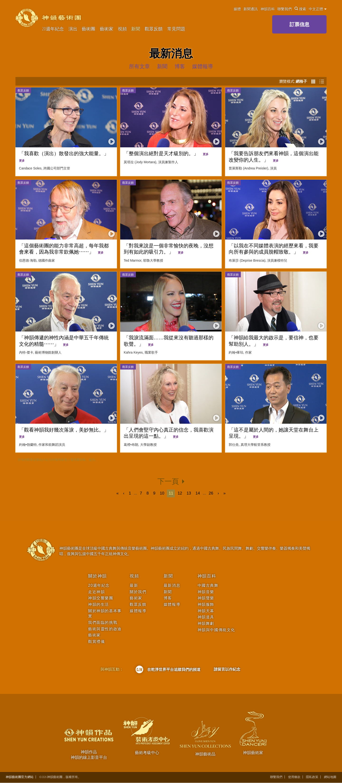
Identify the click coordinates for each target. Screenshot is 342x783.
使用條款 (294, 777)
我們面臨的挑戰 (102, 622)
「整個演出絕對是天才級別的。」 (166, 153)
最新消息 (172, 585)
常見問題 (176, 29)
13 (189, 493)
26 (211, 493)
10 (162, 493)
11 (171, 493)
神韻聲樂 (206, 598)
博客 (168, 598)
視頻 (122, 29)
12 (180, 493)
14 (197, 493)
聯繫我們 (284, 9)
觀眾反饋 (154, 29)
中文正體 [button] (318, 9)
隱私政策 (312, 777)
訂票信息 (299, 24)
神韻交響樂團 (100, 598)
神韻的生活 (98, 604)
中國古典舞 (208, 585)
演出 (72, 29)
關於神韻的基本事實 (105, 613)
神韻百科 (268, 9)
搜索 (300, 9)
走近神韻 (96, 592)
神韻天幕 (206, 611)
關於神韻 (97, 576)
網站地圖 (330, 777)
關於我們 (138, 592)
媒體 (237, 9)
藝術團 (88, 29)
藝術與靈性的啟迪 (105, 629)
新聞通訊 (250, 9)
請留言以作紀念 (227, 669)
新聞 (135, 29)
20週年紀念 (53, 29)
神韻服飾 (206, 604)
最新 (134, 585)
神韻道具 (206, 617)
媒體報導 (138, 611)
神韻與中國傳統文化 (216, 630)
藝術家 (106, 29)
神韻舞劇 (206, 623)
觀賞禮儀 (96, 641)
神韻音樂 (206, 592)
